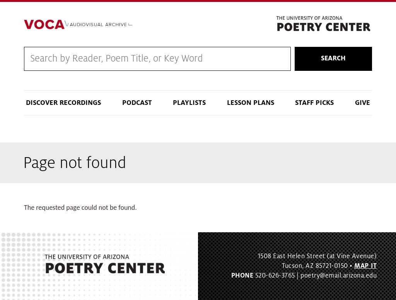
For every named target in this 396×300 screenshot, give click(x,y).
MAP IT (365, 265)
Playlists (189, 102)
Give (362, 102)
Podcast (137, 102)
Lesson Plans (250, 102)
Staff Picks (314, 102)
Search (333, 58)
